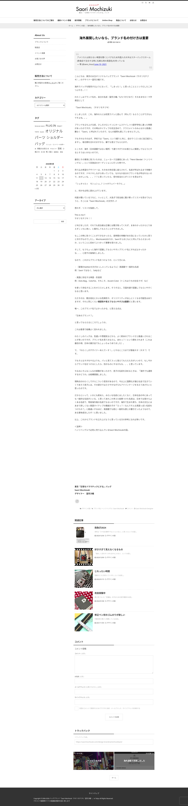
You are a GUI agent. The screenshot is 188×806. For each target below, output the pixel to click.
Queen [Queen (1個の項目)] (42, 132)
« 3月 (37, 188)
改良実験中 (100, 593)
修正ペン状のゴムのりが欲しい (110, 614)
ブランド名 (97, 509)
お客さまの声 (40, 58)
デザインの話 (86, 509)
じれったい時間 (102, 571)
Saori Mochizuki (118, 509)
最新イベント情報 (64, 20)
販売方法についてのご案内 (44, 20)
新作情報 (78, 20)
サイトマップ (94, 793)
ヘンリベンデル (107, 509)
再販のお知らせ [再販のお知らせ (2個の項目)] (43, 148)
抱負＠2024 (100, 527)
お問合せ (143, 20)
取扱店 (37, 47)
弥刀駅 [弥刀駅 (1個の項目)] (43, 152)
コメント (130, 509)
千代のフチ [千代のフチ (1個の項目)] (53, 149)
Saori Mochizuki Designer (144, 509)
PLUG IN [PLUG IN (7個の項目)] (51, 125)
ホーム (114, 778)
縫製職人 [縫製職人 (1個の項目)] (56, 152)
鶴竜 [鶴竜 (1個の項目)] (61, 152)
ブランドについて (92, 20)
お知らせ (133, 20)
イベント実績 (40, 53)
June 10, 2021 (100, 64)
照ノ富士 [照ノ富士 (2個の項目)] (49, 152)
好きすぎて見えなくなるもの (109, 549)
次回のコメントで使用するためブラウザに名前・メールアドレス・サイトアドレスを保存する (109, 708)
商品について (121, 20)
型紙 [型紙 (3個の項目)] (60, 148)
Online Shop (107, 20)
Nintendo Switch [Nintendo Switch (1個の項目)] (40, 126)
